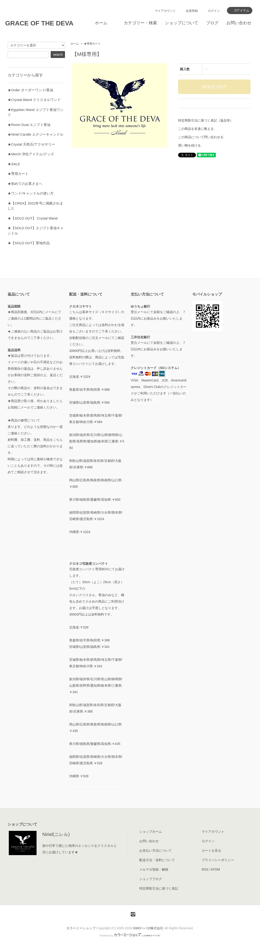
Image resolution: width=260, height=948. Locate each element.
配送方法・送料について (157, 860)
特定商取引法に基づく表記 (158, 888)
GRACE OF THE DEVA (39, 23)
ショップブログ (150, 879)
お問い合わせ (238, 23)
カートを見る (211, 850)
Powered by (130, 935)
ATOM (215, 869)
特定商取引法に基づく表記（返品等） (205, 120)
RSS (205, 869)
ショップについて (181, 23)
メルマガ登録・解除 (153, 869)
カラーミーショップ (81, 928)
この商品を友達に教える (196, 129)
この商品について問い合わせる (200, 137)
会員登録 (192, 10)
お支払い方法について (155, 850)
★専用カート (92, 43)
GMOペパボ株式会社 (148, 928)
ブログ (212, 23)
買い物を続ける (189, 145)
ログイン (214, 10)
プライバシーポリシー (218, 860)
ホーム (101, 23)
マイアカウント (165, 10)
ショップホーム (150, 831)
